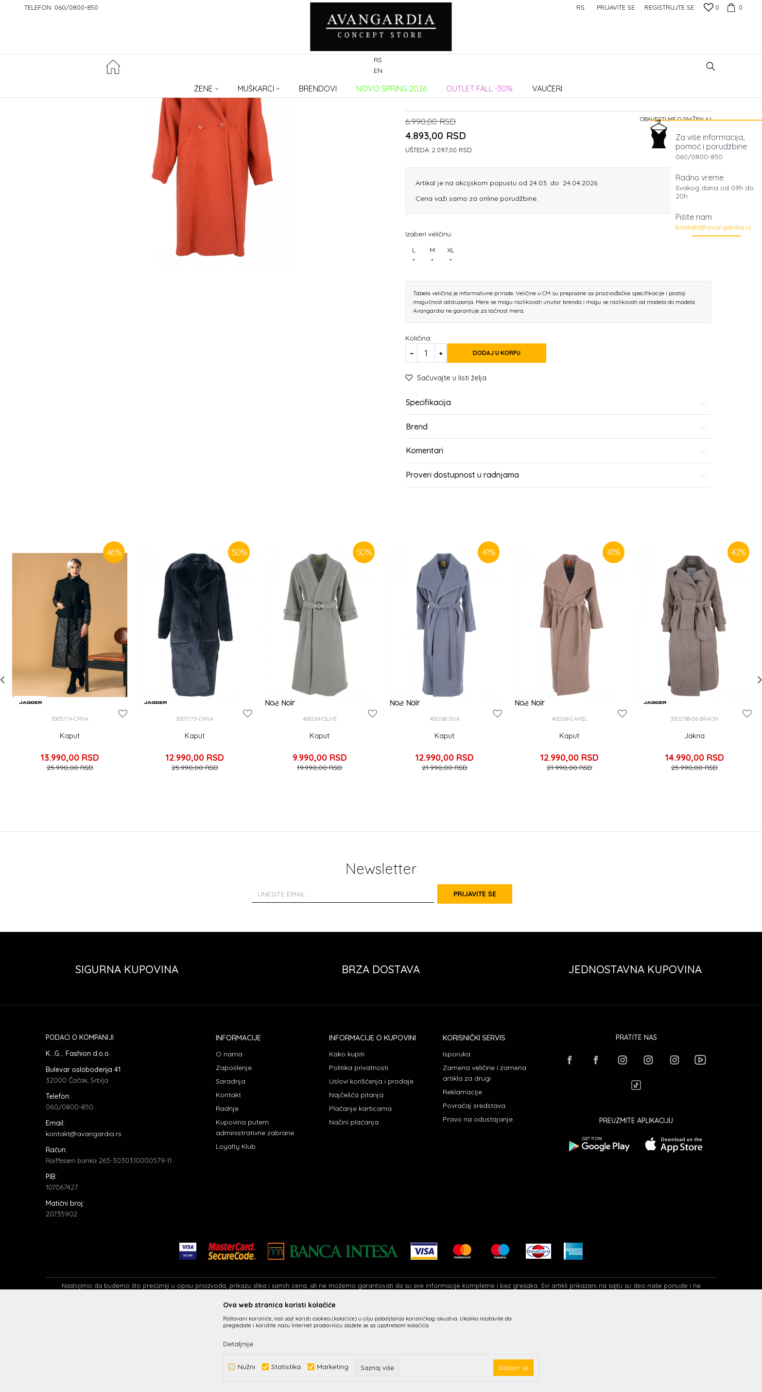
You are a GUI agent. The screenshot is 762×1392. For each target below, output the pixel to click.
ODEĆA (177, 85)
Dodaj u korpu (507, 442)
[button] (710, 66)
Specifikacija (556, 491)
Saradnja (230, 1157)
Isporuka (456, 1129)
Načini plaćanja (354, 1198)
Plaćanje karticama (360, 1184)
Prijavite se (488, 970)
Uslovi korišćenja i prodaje (371, 1157)
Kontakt (228, 1170)
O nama (229, 1129)
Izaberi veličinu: (428, 323)
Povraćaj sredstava (474, 1181)
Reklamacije (462, 1167)
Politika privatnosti (358, 1143)
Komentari (556, 539)
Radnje (227, 1184)
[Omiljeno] (711, 8)
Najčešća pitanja (356, 1170)
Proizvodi (148, 85)
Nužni (246, 1367)
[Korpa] (733, 7)
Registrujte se (669, 7)
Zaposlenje (234, 1143)
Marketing (332, 1367)
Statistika (286, 1367)
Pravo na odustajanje (478, 1195)
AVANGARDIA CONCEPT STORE (87, 85)
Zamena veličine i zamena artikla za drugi (484, 1149)
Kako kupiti (346, 1129)
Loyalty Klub (236, 1222)
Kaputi (203, 85)
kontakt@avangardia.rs (713, 227)
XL (450, 345)
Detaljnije (238, 1343)
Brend (556, 516)
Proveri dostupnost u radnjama (556, 564)
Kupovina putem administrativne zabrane (255, 1203)
